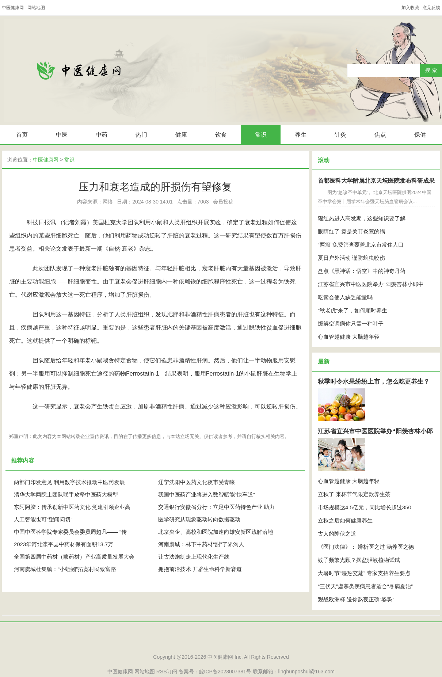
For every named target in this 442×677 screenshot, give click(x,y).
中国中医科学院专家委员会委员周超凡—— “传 (70, 532)
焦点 (380, 135)
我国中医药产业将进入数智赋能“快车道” (206, 494)
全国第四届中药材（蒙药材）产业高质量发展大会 (74, 557)
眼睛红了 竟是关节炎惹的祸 (351, 231)
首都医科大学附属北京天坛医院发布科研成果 (376, 181)
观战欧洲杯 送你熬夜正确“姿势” (356, 599)
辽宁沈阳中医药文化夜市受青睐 (196, 482)
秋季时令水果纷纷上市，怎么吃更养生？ (374, 381)
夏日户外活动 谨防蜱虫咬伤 (351, 258)
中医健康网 (13, 7)
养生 (300, 135)
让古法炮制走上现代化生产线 (193, 557)
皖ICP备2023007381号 (225, 671)
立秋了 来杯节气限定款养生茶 (354, 494)
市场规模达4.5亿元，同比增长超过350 (364, 507)
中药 (101, 135)
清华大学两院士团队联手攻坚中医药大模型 (66, 494)
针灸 (340, 135)
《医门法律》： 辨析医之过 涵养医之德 (366, 547)
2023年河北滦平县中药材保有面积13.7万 (64, 544)
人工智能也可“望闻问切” (43, 519)
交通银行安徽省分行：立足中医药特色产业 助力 (216, 507)
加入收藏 (410, 7)
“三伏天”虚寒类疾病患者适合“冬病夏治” (365, 586)
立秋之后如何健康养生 (345, 520)
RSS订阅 (166, 671)
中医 (62, 135)
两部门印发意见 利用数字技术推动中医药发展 (69, 482)
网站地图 (36, 7)
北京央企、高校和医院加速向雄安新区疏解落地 (215, 532)
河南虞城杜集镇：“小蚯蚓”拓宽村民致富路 (65, 569)
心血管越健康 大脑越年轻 (349, 337)
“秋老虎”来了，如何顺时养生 (352, 310)
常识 (261, 135)
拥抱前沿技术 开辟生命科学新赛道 (200, 569)
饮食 (221, 135)
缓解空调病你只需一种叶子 (351, 323)
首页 (22, 135)
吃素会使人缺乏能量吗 (345, 297)
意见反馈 (431, 7)
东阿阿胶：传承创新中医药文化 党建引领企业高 (72, 507)
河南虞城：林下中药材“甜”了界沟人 (201, 544)
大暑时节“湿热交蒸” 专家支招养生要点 (364, 573)
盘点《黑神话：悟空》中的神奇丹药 (361, 271)
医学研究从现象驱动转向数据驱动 (199, 519)
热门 (141, 135)
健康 (181, 135)
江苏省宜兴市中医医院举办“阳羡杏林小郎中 (371, 284)
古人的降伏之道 (337, 533)
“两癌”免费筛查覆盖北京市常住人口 (361, 244)
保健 (420, 135)
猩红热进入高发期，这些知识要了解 (361, 218)
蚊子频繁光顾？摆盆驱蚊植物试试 (359, 560)
